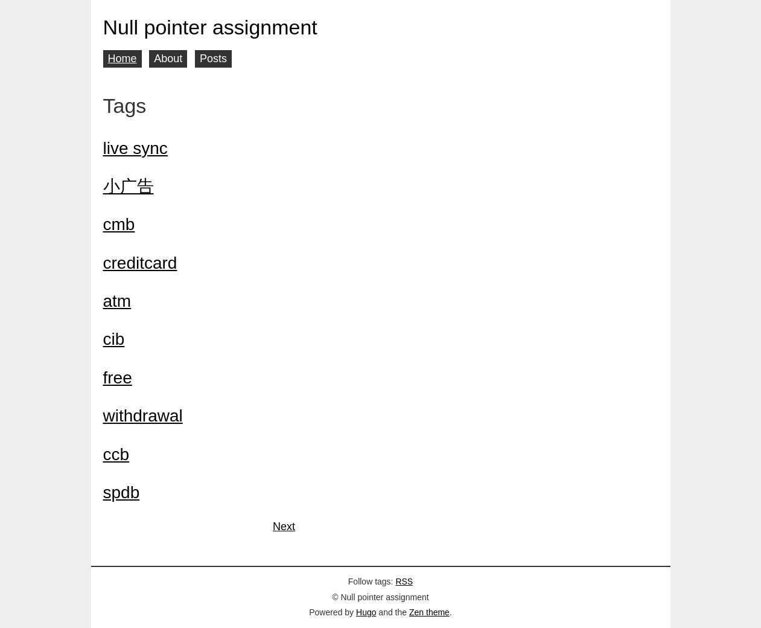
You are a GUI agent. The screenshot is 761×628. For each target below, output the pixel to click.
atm (117, 301)
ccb (116, 454)
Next (284, 527)
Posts (213, 59)
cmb (119, 224)
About (168, 59)
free (117, 377)
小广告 (128, 186)
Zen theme (429, 612)
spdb (121, 492)
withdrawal (143, 415)
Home (122, 59)
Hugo (366, 612)
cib (114, 339)
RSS (404, 581)
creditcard (140, 263)
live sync (135, 148)
